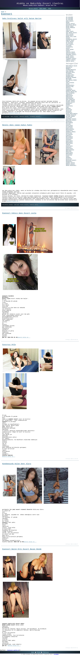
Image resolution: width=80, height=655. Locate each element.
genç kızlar (14, 116)
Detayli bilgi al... (15, 113)
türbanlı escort (35, 116)
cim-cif (16, 204)
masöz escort (24, 204)
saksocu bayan (23, 116)
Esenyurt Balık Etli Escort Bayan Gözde (21, 549)
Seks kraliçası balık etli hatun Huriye (21, 19)
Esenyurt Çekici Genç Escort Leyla (19, 213)
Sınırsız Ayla (9, 345)
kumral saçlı (34, 204)
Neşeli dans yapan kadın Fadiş (17, 125)
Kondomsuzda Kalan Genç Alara (16, 464)
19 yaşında (5, 116)
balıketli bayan (7, 204)
